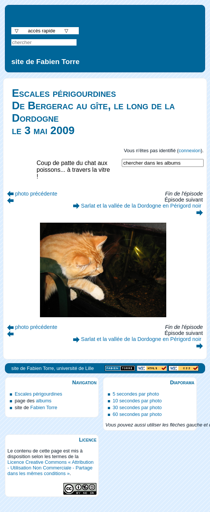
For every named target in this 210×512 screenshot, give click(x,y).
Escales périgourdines (38, 394)
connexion (190, 150)
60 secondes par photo (137, 414)
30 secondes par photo (137, 407)
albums (43, 400)
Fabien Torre (43, 407)
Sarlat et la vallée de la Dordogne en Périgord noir (141, 206)
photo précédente (36, 194)
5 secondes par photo (136, 394)
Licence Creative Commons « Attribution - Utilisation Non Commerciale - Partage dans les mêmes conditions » (51, 467)
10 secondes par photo (137, 400)
